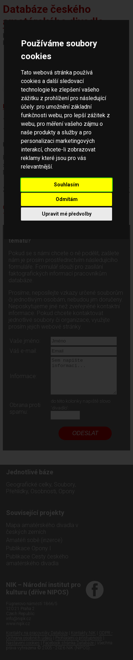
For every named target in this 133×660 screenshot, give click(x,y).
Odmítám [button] (67, 199)
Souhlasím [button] (66, 184)
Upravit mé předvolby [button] (67, 214)
